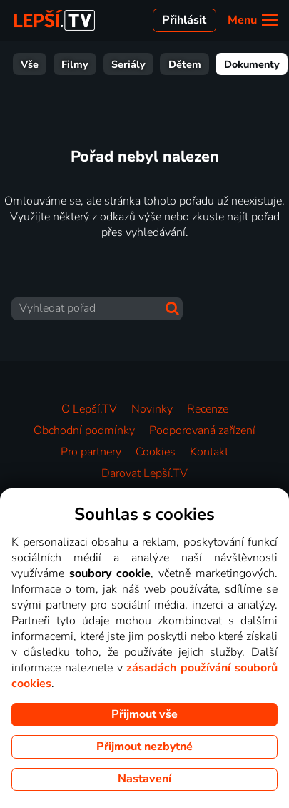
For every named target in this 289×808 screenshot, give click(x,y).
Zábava (214, 64)
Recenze (207, 409)
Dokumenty (145, 64)
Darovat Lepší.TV (144, 473)
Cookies (156, 452)
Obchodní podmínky (84, 430)
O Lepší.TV (89, 409)
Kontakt (209, 452)
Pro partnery (91, 452)
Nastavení (144, 779)
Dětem (78, 64)
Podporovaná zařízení (202, 430)
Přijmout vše (144, 714)
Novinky (152, 409)
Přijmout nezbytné (144, 746)
